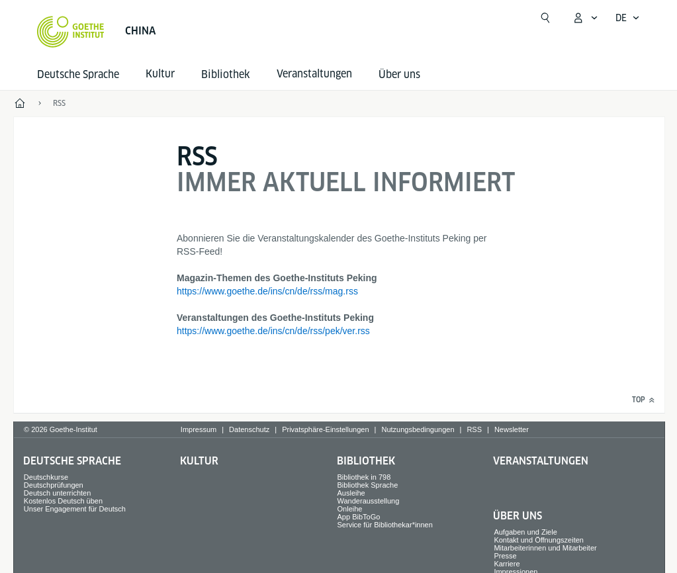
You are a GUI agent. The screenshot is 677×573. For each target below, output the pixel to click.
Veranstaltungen (540, 461)
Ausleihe (351, 493)
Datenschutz (249, 429)
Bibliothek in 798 (364, 477)
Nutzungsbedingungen (417, 429)
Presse (505, 556)
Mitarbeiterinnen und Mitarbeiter (545, 548)
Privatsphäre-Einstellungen (325, 429)
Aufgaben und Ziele (525, 532)
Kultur (199, 461)
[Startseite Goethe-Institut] (70, 32)
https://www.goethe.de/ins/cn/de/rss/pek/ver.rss (273, 331)
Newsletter (511, 429)
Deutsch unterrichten (57, 493)
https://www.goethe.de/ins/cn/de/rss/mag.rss (267, 291)
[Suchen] (545, 18)
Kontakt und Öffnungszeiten (539, 540)
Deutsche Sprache (78, 74)
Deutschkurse (46, 477)
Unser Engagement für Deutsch (75, 509)
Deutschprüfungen (53, 485)
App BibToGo (359, 517)
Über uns (399, 74)
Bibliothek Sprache (368, 485)
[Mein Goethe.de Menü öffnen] (585, 18)
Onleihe (350, 509)
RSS (474, 429)
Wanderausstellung (369, 501)
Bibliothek (225, 74)
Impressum (198, 429)
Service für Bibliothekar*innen (385, 525)
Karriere (506, 564)
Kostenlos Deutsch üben (63, 501)
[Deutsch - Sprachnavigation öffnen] (628, 17)
